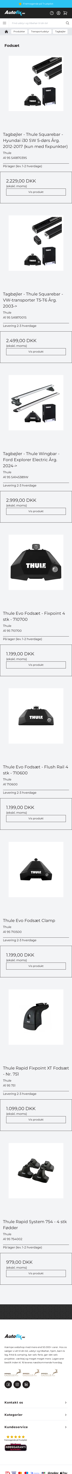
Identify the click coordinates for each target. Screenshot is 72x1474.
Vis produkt (36, 192)
